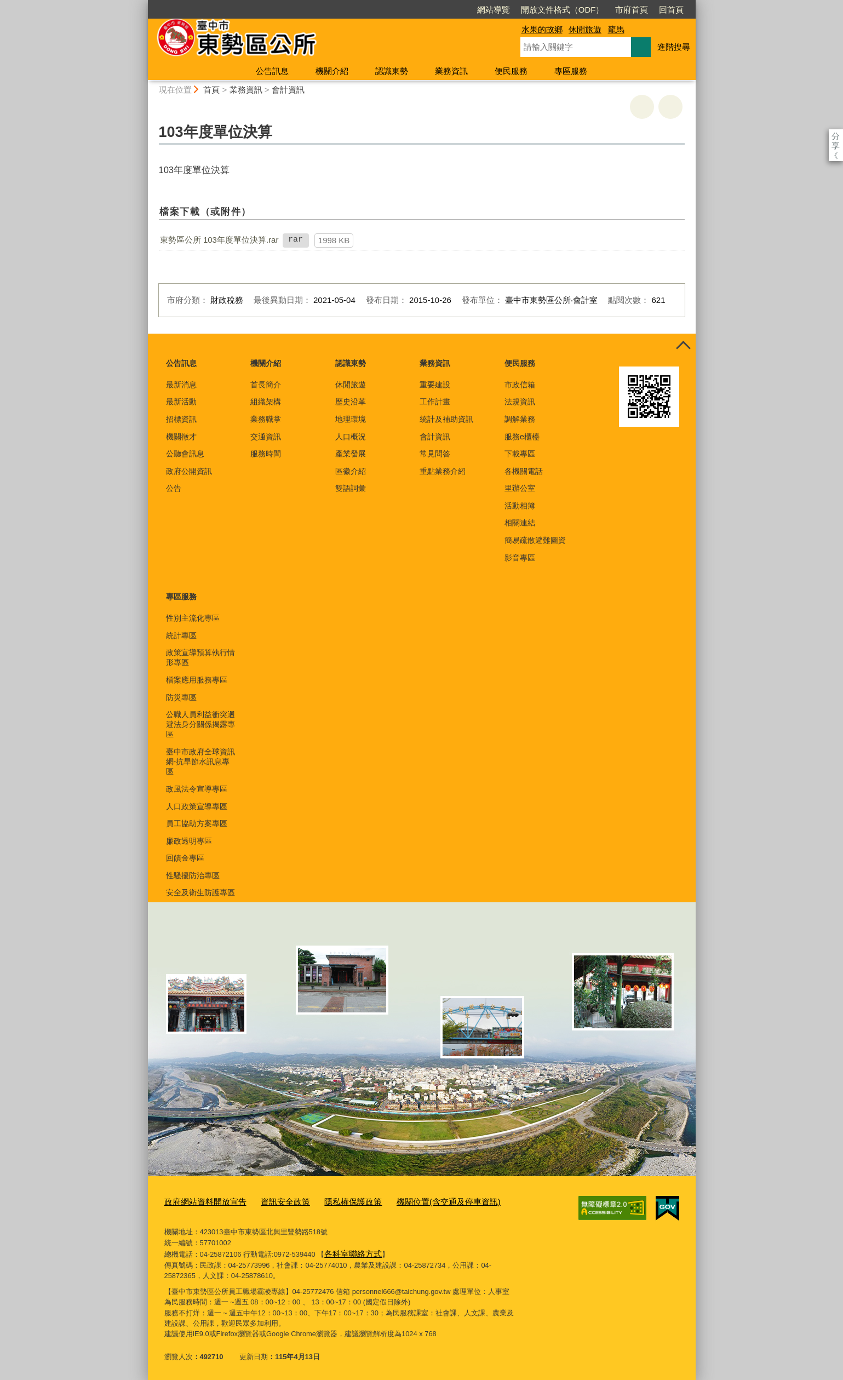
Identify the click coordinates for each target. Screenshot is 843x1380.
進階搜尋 (673, 46)
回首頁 (608, 9)
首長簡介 (265, 384)
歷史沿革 (350, 401)
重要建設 (435, 384)
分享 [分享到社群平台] (835, 136)
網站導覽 (430, 9)
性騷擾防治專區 (193, 875)
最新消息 (181, 384)
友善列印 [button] (642, 107)
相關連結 (519, 522)
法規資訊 (519, 401)
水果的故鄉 (542, 29)
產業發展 (350, 453)
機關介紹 (332, 71)
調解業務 (519, 419)
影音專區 (519, 557)
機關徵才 (181, 436)
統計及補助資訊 (446, 419)
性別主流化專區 (193, 618)
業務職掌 (265, 419)
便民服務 (511, 71)
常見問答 (435, 453)
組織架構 (265, 401)
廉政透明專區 (189, 841)
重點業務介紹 (443, 471)
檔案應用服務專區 (196, 679)
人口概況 (350, 436)
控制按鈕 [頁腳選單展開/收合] (684, 346)
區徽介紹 (350, 471)
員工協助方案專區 (196, 823)
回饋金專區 (185, 858)
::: (143, 4)
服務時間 (265, 453)
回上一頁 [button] (670, 107)
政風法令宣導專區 (196, 789)
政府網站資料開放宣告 (200, 1201)
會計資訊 (288, 89)
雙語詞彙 (350, 488)
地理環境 (350, 419)
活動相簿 (519, 505)
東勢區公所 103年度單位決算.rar (219, 239)
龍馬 (616, 29)
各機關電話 (523, 471)
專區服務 (570, 71)
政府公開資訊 (189, 471)
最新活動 (181, 401)
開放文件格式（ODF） (499, 9)
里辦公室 (519, 488)
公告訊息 (272, 71)
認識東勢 (391, 71)
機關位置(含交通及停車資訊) (416, 1201)
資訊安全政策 (271, 1201)
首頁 (211, 89)
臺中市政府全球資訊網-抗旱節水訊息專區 (200, 761)
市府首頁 (568, 9)
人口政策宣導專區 (196, 806)
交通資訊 (265, 436)
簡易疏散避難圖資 (535, 540)
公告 (173, 488)
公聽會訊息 (185, 453)
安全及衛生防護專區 (200, 892)
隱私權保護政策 (332, 1201)
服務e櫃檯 (522, 436)
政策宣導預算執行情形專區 (200, 657)
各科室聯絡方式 (349, 1251)
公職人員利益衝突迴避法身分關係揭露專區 (200, 724)
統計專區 (181, 635)
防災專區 (181, 697)
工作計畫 (435, 401)
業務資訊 (451, 71)
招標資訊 (181, 419)
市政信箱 (519, 384)
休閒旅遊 (585, 29)
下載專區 (519, 453)
